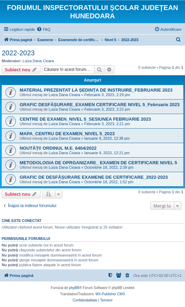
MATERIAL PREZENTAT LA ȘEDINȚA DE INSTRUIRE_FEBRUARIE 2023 (96, 90)
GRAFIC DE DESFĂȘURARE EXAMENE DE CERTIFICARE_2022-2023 (94, 177)
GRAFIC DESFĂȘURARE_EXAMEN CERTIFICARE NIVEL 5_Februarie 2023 (99, 104)
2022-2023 (18, 53)
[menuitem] (43, 29)
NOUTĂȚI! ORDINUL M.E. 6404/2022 (58, 148)
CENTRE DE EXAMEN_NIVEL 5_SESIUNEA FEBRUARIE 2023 (85, 119)
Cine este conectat (21, 220)
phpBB (74, 288)
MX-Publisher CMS (110, 294)
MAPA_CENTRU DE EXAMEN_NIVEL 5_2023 (67, 133)
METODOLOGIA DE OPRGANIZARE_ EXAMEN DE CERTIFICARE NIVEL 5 (98, 162)
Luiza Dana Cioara (38, 61)
